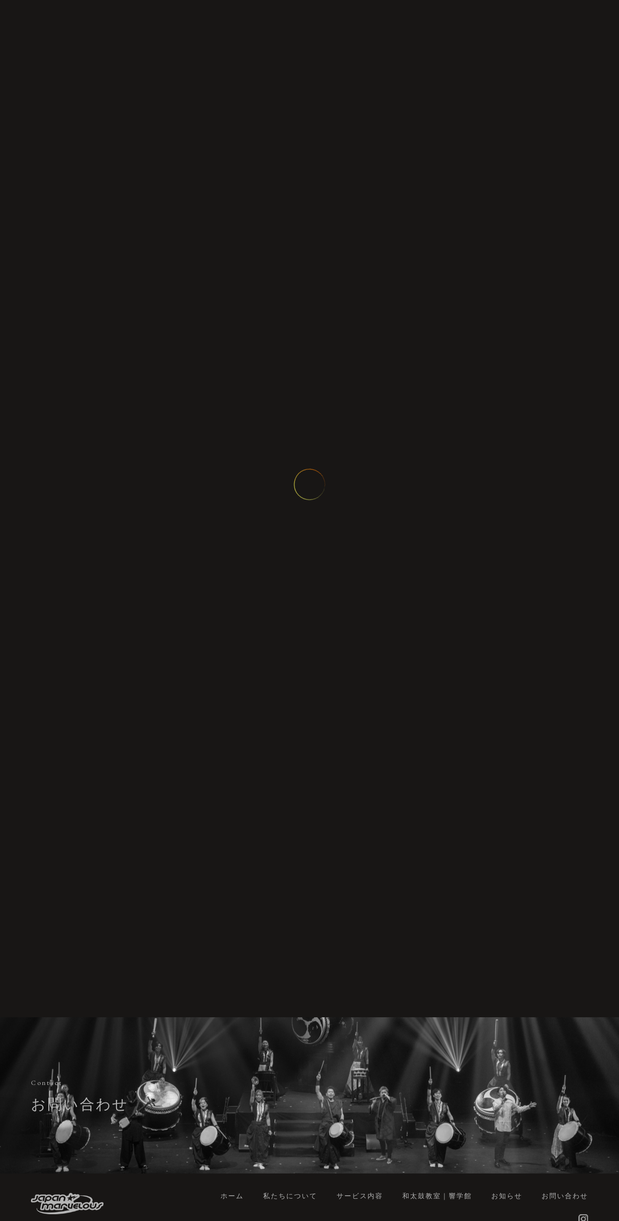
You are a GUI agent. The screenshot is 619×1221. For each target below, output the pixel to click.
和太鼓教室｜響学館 (437, 1196)
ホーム (232, 1196)
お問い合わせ (565, 1196)
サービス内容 (360, 1196)
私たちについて (290, 1196)
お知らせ (506, 1196)
